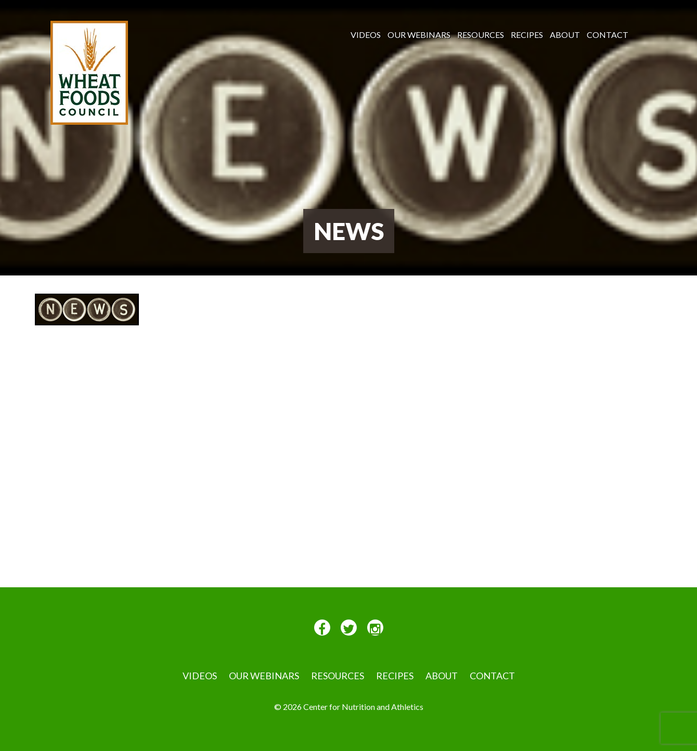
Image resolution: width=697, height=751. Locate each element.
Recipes (527, 34)
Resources (480, 34)
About (565, 34)
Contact (607, 34)
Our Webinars (419, 34)
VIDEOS (366, 34)
